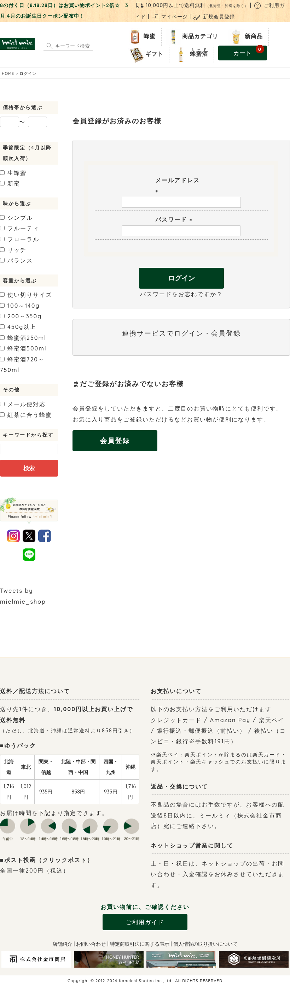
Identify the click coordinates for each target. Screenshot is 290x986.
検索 (29, 468)
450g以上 (18, 326)
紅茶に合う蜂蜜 (26, 414)
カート (248, 51)
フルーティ (19, 228)
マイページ (169, 16)
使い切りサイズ (26, 294)
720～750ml (22, 364)
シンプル (16, 217)
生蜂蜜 (13, 172)
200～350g (21, 316)
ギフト (145, 54)
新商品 (245, 37)
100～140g (20, 305)
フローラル (19, 239)
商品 (191, 37)
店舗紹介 (62, 944)
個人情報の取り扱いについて (205, 944)
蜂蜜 (141, 37)
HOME (8, 73)
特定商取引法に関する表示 (139, 944)
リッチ (13, 249)
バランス (16, 260)
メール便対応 (23, 404)
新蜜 (10, 183)
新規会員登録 (214, 16)
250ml (23, 337)
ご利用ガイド (145, 922)
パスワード (175, 219)
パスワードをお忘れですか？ (181, 293)
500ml (23, 348)
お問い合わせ (91, 944)
